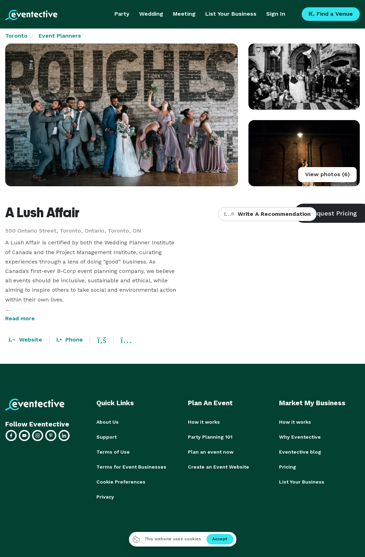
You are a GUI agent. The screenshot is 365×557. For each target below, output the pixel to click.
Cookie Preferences (120, 480)
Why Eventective (300, 436)
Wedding (151, 13)
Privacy (105, 495)
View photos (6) (327, 174)
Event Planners (60, 35)
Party (121, 13)
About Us (107, 422)
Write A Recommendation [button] (267, 214)
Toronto (16, 35)
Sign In (275, 13)
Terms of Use (113, 451)
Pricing (287, 466)
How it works (204, 422)
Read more (20, 318)
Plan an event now (210, 451)
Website (25, 339)
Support (106, 436)
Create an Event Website (218, 466)
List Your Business (230, 13)
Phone (69, 339)
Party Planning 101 (210, 436)
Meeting (184, 13)
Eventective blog (300, 451)
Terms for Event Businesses (131, 466)
